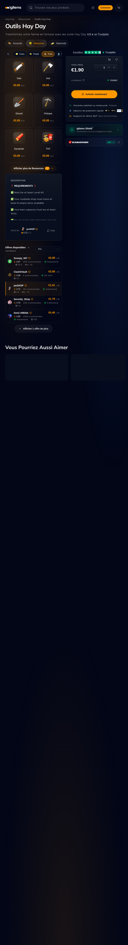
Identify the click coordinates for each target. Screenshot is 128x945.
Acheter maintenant (94, 95)
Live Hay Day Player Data (74, 913)
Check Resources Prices (42, 913)
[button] (33, 268)
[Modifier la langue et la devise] (93, 7)
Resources (24, 19)
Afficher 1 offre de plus (33, 335)
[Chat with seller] (50, 237)
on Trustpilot (98, 34)
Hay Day (9, 19)
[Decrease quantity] (97, 69)
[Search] (8, 55)
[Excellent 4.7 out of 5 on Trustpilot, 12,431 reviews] (94, 54)
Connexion (105, 8)
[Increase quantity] (114, 69)
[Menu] (119, 8)
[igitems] (13, 8)
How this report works (104, 913)
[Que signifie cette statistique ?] (41, 836)
